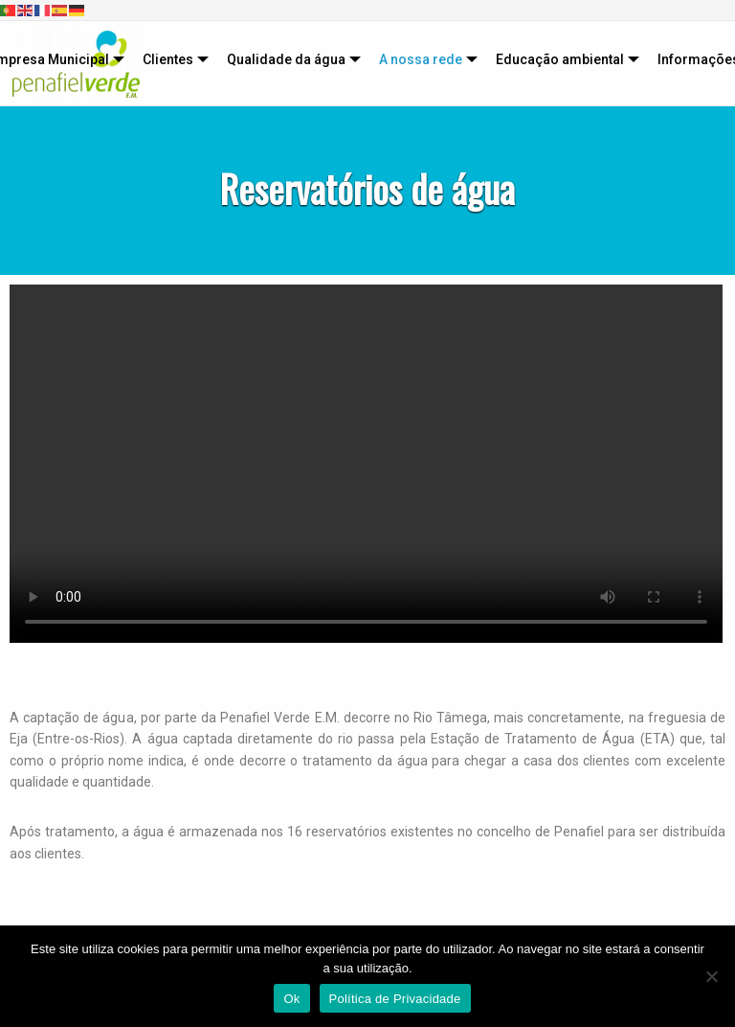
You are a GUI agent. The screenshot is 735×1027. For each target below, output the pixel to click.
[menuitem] (171, 59)
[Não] (711, 976)
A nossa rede (420, 59)
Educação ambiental (560, 59)
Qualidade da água (286, 59)
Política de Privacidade (395, 999)
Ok (291, 999)
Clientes (168, 59)
